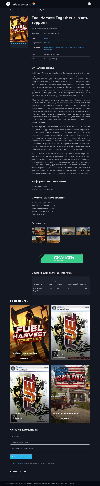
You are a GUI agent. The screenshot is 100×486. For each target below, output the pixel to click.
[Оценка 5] (19, 44)
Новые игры (58, 47)
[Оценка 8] (25, 44)
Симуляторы (25, 10)
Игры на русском (69, 47)
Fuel (58, 350)
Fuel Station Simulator (65, 413)
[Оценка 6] (21, 44)
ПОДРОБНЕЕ (24, 358)
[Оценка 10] (13, 46)
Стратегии (48, 50)
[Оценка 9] (11, 46)
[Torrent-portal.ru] (23, 4)
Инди (82, 47)
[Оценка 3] (15, 44)
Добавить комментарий (21, 457)
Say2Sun (47, 43)
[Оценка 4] (17, 44)
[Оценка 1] (11, 44)
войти (20, 463)
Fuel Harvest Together (24, 353)
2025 (46, 38)
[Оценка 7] (23, 44)
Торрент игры (14, 10)
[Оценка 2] (13, 44)
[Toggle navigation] (8, 4)
